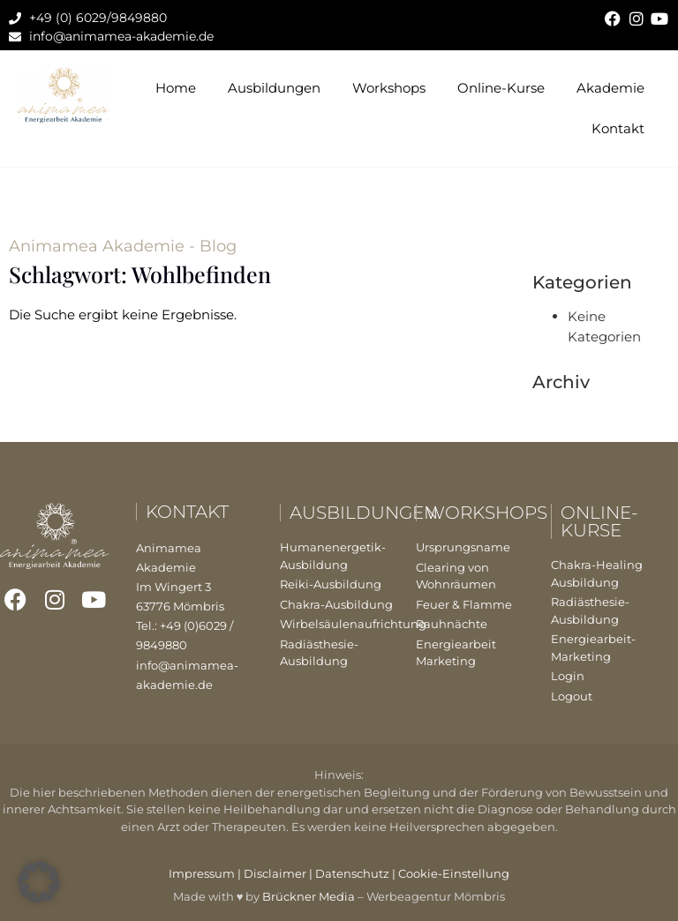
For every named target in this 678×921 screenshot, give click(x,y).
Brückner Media (308, 896)
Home (175, 87)
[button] (39, 882)
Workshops (389, 87)
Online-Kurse (501, 87)
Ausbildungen (274, 87)
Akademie (610, 87)
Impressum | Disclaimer (237, 873)
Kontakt (617, 128)
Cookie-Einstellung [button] (453, 873)
